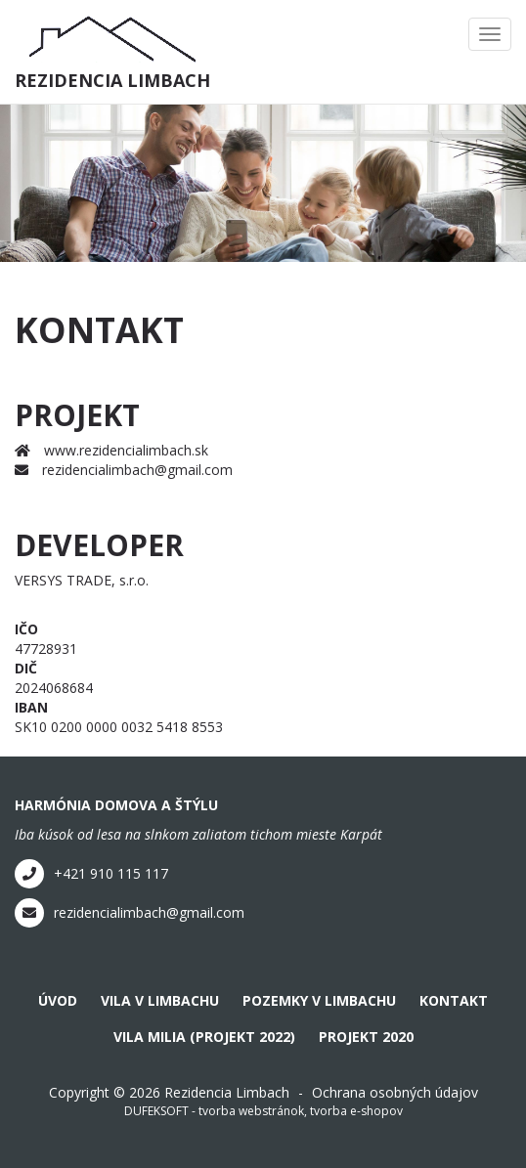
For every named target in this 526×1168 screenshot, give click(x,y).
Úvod (57, 1000)
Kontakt (453, 1000)
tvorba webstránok (251, 1111)
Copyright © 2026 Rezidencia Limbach (169, 1092)
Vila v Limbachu (160, 1000)
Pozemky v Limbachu (319, 1000)
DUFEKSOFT (156, 1111)
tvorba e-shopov (356, 1111)
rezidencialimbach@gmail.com (124, 469)
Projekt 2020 (366, 1036)
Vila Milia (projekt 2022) (204, 1036)
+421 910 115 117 (91, 874)
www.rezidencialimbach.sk (111, 450)
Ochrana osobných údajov (395, 1092)
